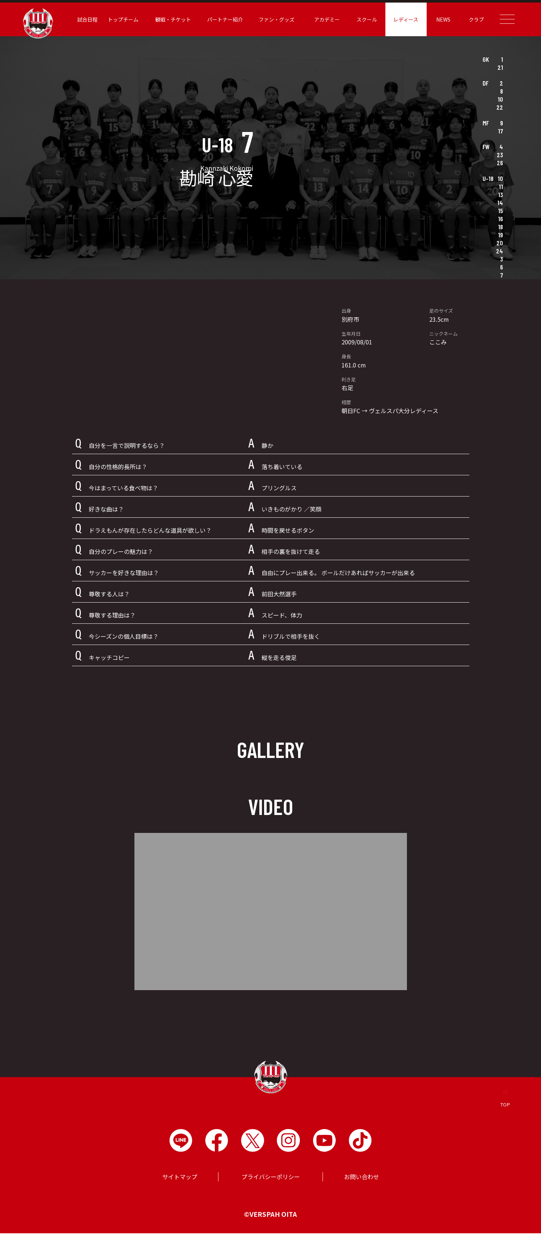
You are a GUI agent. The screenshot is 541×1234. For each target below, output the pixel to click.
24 (499, 251)
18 (500, 227)
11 (501, 186)
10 (500, 99)
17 (500, 131)
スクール (363, 19)
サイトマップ (179, 1177)
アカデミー (323, 19)
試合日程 (83, 19)
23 (500, 155)
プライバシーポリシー (270, 1177)
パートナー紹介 (221, 19)
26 (500, 163)
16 (500, 219)
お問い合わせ (361, 1177)
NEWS (439, 19)
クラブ (472, 19)
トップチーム (119, 19)
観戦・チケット (169, 19)
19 (500, 235)
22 (499, 107)
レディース (402, 19)
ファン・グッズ (273, 19)
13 (500, 194)
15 (500, 211)
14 (500, 203)
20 (499, 243)
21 (500, 67)
